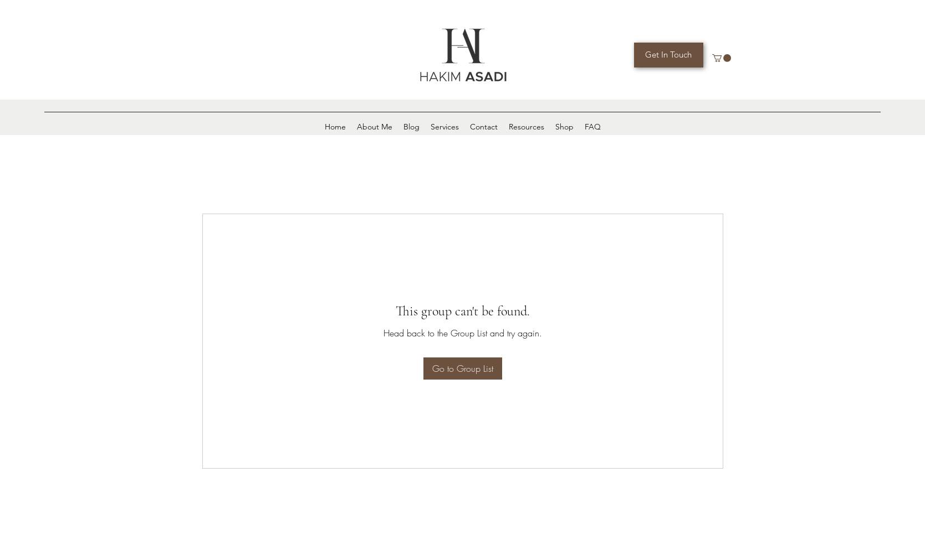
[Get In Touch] (668, 55)
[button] (721, 58)
